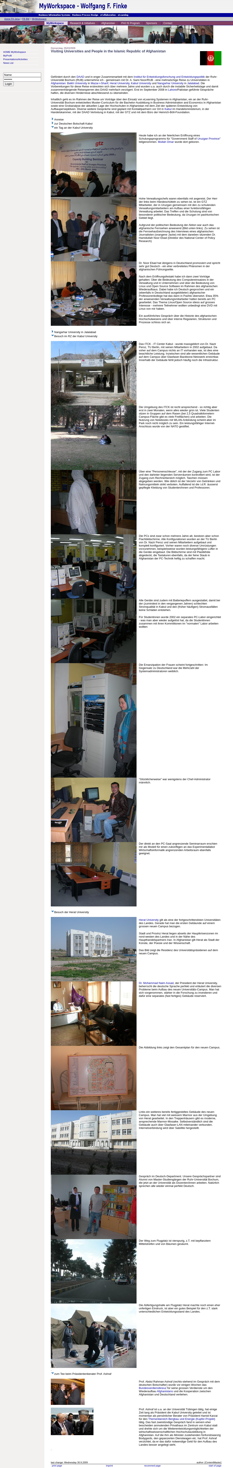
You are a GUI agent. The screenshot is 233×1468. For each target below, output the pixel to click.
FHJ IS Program (130, 23)
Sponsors (151, 23)
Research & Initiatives (82, 23)
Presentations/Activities (15, 59)
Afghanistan (108, 23)
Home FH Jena (12, 19)
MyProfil (7, 55)
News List (8, 63)
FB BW (26, 19)
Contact (167, 23)
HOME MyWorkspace (14, 52)
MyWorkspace (39, 19)
